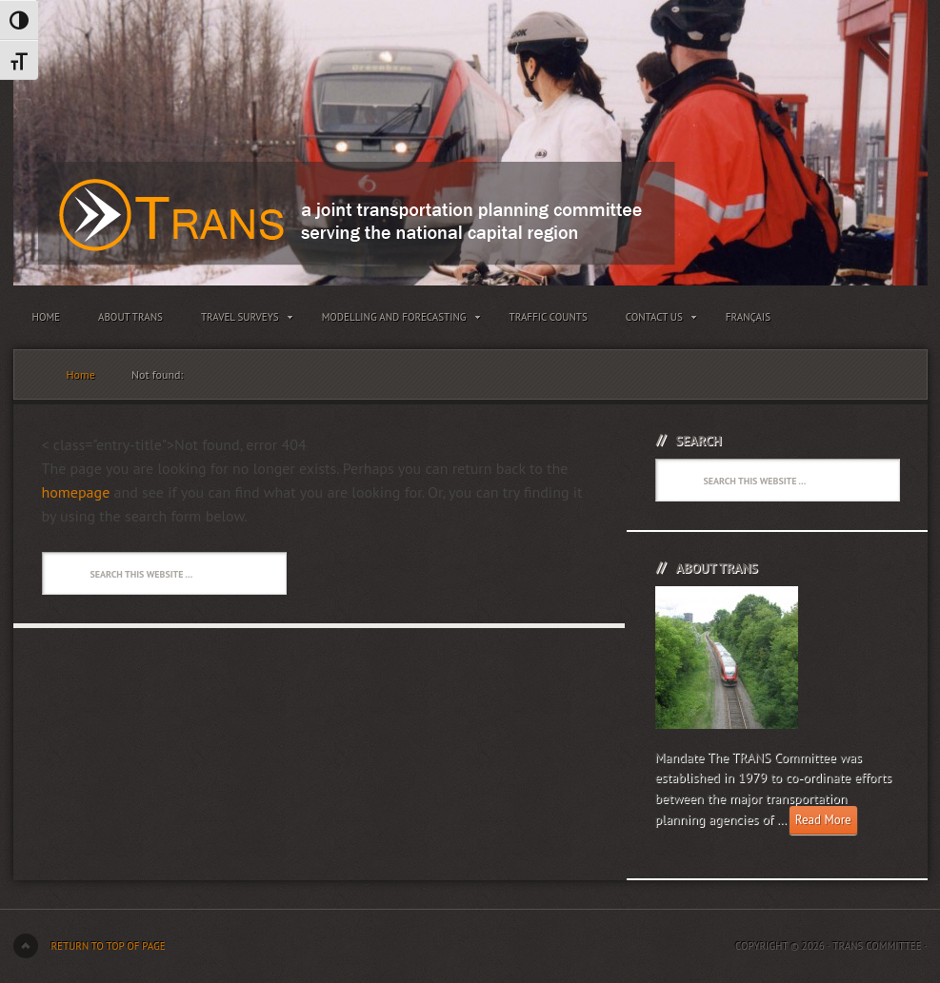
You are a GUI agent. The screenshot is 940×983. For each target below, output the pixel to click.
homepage (76, 491)
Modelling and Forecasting (396, 320)
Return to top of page (108, 946)
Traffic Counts (549, 317)
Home (46, 317)
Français (748, 317)
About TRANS (130, 317)
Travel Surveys (242, 320)
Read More (823, 820)
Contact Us (657, 320)
